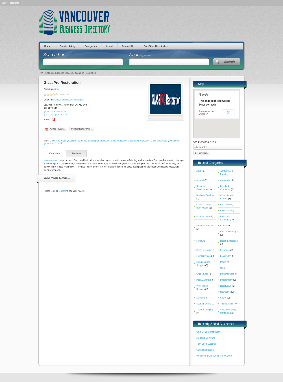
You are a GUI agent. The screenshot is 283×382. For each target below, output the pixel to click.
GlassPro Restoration (62, 83)
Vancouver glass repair (128, 141)
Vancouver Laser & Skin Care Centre (214, 356)
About (109, 46)
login (53, 191)
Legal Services (203, 256)
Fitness (223, 225)
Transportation (227, 303)
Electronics (225, 210)
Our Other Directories (155, 46)
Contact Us (128, 46)
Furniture (200, 241)
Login (4, 2)
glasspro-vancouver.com (55, 111)
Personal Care (227, 274)
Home (47, 46)
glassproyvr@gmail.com (55, 114)
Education (225, 204)
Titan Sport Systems (206, 344)
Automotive (225, 180)
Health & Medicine (229, 241)
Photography (226, 280)
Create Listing (67, 46)
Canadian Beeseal (205, 350)
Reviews (76, 153)
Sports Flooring (203, 303)
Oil (221, 268)
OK (228, 112)
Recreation (225, 292)
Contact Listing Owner (81, 129)
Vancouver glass (108, 141)
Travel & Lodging (204, 309)
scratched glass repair (88, 141)
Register (14, 2)
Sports (223, 298)
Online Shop (202, 274)
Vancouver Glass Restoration (154, 141)
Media (223, 262)
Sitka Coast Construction (208, 332)
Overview (54, 153)
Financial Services (205, 225)
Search (229, 62)
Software (200, 298)
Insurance (225, 250)
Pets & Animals (203, 280)
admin (56, 89)
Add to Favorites (55, 129)
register (62, 191)
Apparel (200, 180)
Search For (53, 54)
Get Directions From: (216, 145)
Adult (198, 171)
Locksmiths (225, 256)
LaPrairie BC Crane (205, 338)
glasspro (72, 141)
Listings (49, 73)
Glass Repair (77, 99)
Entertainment (203, 216)
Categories (91, 46)
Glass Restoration (58, 141)
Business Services (64, 73)
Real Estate (225, 286)
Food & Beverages (229, 231)
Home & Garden (204, 250)
